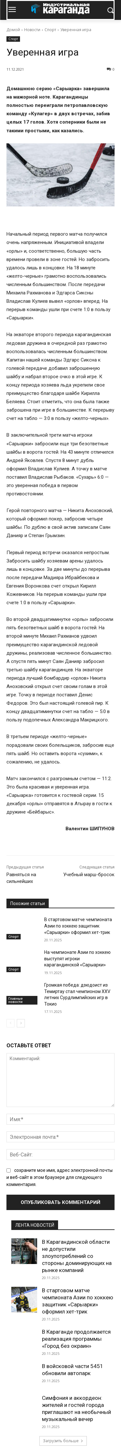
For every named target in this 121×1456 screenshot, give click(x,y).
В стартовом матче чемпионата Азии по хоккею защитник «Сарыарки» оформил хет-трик (78, 926)
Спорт (50, 29)
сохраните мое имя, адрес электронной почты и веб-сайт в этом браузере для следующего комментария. (59, 1177)
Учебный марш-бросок (89, 874)
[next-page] (21, 1023)
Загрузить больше (63, 1440)
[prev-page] (10, 1023)
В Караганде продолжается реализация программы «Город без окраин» (76, 1339)
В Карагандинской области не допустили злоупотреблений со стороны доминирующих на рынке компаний (77, 1256)
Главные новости (15, 1000)
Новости (32, 29)
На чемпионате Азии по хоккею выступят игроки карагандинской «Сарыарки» (77, 958)
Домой (13, 29)
